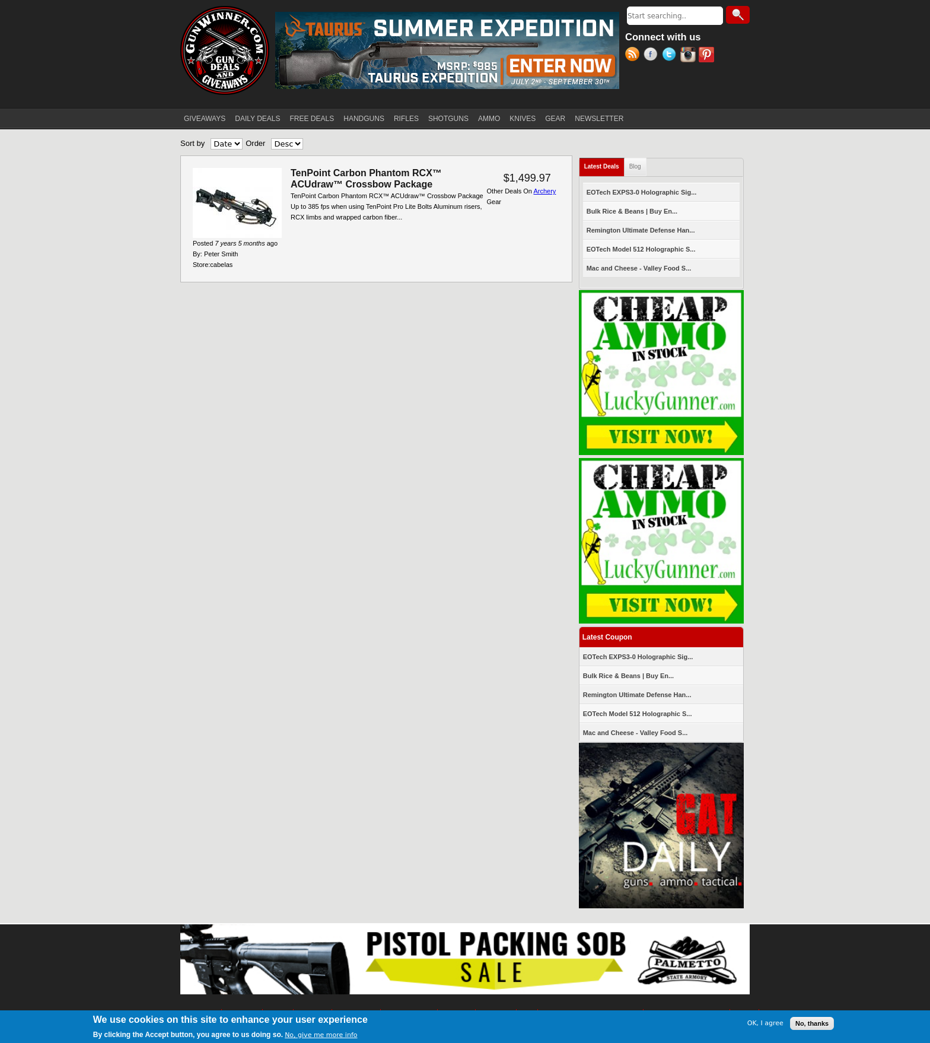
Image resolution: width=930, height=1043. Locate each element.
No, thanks (812, 1023)
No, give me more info (321, 1035)
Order (255, 143)
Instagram (689, 56)
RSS (634, 56)
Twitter (671, 56)
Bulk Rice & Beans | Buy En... (632, 211)
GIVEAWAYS (204, 119)
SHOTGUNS (448, 119)
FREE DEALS (312, 119)
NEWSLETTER (599, 119)
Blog (635, 166)
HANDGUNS (363, 119)
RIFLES (406, 119)
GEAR (555, 119)
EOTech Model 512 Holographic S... (641, 249)
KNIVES (522, 119)
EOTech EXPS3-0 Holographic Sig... (642, 192)
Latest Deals (604, 164)
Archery (544, 191)
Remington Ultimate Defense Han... (641, 230)
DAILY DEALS (257, 119)
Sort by (192, 143)
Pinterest (708, 56)
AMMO (489, 119)
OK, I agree (765, 1023)
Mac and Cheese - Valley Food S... (639, 268)
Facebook (653, 56)
